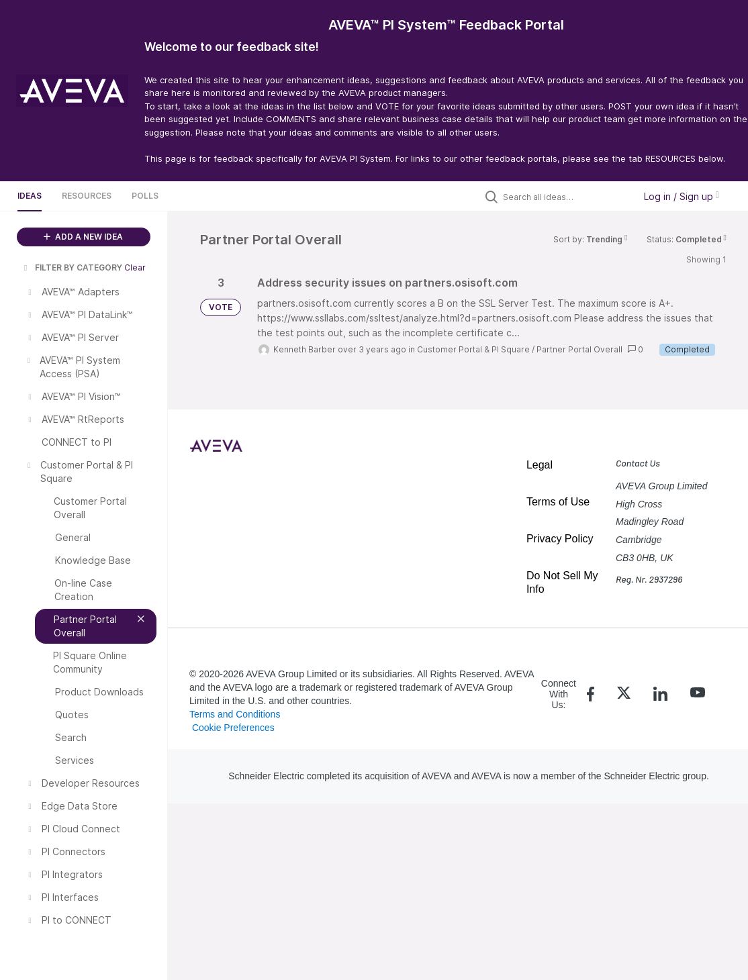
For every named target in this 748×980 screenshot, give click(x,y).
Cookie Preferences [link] (233, 727)
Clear (135, 267)
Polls (145, 196)
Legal (539, 465)
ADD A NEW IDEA (83, 237)
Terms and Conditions (234, 714)
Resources (86, 196)
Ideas (29, 196)
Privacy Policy (560, 538)
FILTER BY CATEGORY (71, 267)
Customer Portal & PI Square (473, 349)
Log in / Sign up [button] (681, 196)
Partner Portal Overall (579, 349)
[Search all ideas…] (565, 197)
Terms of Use (558, 501)
